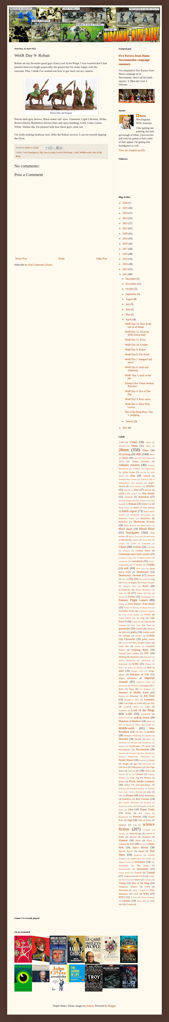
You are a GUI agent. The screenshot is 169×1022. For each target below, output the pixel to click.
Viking (122, 883)
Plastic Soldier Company (142, 781)
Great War (124, 646)
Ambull (146, 476)
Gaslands (122, 625)
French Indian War (127, 618)
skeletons (146, 837)
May (128, 314)
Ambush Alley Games (128, 479)
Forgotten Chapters (147, 611)
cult (126, 568)
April (128, 319)
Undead (151, 872)
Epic (149, 593)
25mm (148, 446)
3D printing (124, 454)
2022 (125, 223)
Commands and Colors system (134, 554)
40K (138, 454)
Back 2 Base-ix (141, 500)
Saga (129, 820)
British (125, 540)
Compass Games (126, 558)
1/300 (121, 442)
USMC (152, 876)
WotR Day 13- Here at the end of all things (138, 325)
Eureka (131, 596)
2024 (125, 213)
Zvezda (129, 904)
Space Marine (140, 847)
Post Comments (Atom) (40, 264)
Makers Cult (124, 718)
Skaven (133, 837)
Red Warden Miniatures (129, 802)
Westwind (123, 890)
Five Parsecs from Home (141, 604)
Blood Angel (125, 529)
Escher (121, 597)
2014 (125, 264)
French (147, 614)
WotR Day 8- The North (137, 354)
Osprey (121, 774)
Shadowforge (135, 833)
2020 (125, 233)
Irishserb (134, 686)
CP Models (137, 565)
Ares (25, 152)
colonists (126, 551)
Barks (143, 116)
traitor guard (124, 873)
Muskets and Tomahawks (141, 742)
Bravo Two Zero (136, 536)
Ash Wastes (148, 493)
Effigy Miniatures (143, 590)
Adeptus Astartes (129, 465)
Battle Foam (124, 507)
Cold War (151, 547)
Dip (41, 152)
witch (135, 894)
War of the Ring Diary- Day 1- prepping (139, 413)
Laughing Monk (131, 707)
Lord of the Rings (64, 152)
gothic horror (148, 639)
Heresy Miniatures (127, 660)
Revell (121, 806)
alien (132, 475)
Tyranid (137, 872)
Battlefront (145, 518)
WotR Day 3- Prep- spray (137, 399)
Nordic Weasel (126, 760)
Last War (150, 703)
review (130, 806)
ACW (121, 461)
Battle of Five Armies (144, 507)
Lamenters (149, 699)
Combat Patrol (143, 550)
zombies (126, 900)
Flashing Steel (146, 607)
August (129, 299)
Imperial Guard (143, 682)
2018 (125, 243)
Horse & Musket (135, 667)
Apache (127, 490)
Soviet (142, 844)
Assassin (129, 497)
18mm (148, 442)
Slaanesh (123, 840)
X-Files (134, 897)
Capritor (135, 540)
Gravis (125, 643)
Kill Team (149, 696)
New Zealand (145, 753)
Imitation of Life (139, 674)
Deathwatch (143, 572)
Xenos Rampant (148, 897)
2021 (125, 228)
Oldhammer (136, 767)
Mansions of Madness (130, 721)
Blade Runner (130, 525)
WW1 (146, 893)
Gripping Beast (139, 649)
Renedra (147, 802)
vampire (137, 879)
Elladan (140, 593)
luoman (90, 1006)
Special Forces (126, 851)
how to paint (49, 152)
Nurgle (125, 764)
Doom (124, 582)
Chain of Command (140, 543)
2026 (125, 203)
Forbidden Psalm (126, 611)
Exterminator (146, 597)
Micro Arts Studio (143, 725)
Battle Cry (146, 504)
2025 (125, 208)
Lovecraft (145, 714)
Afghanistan (150, 469)
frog (142, 618)
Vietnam (148, 880)
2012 (125, 274)
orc (137, 770)
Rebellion (126, 799)
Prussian (139, 792)
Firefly (121, 604)
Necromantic (124, 749)
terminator (140, 862)
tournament (142, 869)
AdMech (136, 469)
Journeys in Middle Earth (133, 692)
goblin (134, 632)
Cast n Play (147, 540)
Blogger (112, 1006)
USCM (141, 876)
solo (132, 844)
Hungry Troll (137, 671)
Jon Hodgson (145, 689)
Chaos (122, 546)
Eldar (121, 593)
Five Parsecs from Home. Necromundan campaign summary (134, 60)
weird (147, 886)
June (128, 309)
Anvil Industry (136, 486)
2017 (125, 249)
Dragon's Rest (129, 586)
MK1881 (139, 732)
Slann (138, 840)
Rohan (128, 813)
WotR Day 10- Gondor (136, 344)
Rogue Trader (147, 809)
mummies (123, 742)
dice (123, 579)
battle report (129, 511)
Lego (147, 706)
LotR (76, 152)
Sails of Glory (144, 820)
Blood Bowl (147, 528)
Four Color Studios (130, 615)
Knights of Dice (131, 700)
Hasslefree (135, 657)
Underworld (129, 876)
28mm (124, 450)
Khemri (122, 696)
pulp (149, 792)
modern (151, 731)
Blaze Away (146, 525)
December (130, 278)
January (129, 421)
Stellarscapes (136, 858)
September (131, 294)
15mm (133, 442)
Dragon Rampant (148, 582)
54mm (125, 458)
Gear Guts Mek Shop (141, 625)
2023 (125, 218)
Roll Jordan (144, 813)
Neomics (133, 753)
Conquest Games (144, 558)
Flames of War (130, 607)
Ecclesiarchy (124, 589)
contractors (123, 561)
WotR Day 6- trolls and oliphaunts (136, 369)
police (127, 785)
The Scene (143, 865)
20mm (134, 446)
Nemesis (122, 753)
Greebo (138, 646)
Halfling (122, 657)
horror (121, 667)
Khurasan (134, 696)
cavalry (122, 543)
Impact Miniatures (128, 678)
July (127, 304)
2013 (125, 269)
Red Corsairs (142, 799)
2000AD (122, 446)
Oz (130, 774)
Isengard (145, 685)
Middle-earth (85, 152)
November (131, 284)
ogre (136, 764)
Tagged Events (125, 862)
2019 (125, 238)
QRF (121, 795)
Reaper (129, 795)
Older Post (101, 258)
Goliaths (126, 635)
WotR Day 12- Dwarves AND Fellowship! (137, 333)
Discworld (143, 579)
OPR (130, 771)
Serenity (122, 833)
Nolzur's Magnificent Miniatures (134, 757)
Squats (141, 851)
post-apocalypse (143, 785)
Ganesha (147, 621)
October (129, 289)
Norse (152, 760)
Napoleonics (134, 746)
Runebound (123, 817)
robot (130, 809)
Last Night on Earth (133, 703)
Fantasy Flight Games (133, 600)
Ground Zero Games (129, 653)
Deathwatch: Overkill (130, 575)
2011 (125, 427)
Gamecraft (136, 622)
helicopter (148, 657)
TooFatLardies (124, 869)
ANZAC (150, 486)
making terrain (141, 717)
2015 (125, 259)
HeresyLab (145, 660)
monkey (148, 735)
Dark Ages (140, 568)
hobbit (135, 664)
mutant (121, 746)
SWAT (148, 858)
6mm (136, 458)
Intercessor (123, 686)
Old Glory (146, 764)
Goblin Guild (149, 632)
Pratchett (122, 788)
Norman (142, 760)
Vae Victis (126, 880)
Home (62, 258)
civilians (137, 547)
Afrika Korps (128, 472)
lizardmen (123, 710)
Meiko (149, 721)
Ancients (139, 483)
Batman (133, 504)
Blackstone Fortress (144, 521)
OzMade (139, 774)
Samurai (122, 825)
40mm (152, 454)
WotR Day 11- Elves (135, 339)
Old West (123, 767)
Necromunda (142, 749)
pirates (122, 781)
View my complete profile (132, 150)
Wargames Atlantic (128, 886)
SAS (135, 825)
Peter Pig (134, 778)
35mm (145, 450)
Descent (151, 575)
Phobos (147, 778)
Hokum (148, 664)
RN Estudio (141, 806)
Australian (143, 497)
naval (148, 746)
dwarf (145, 586)
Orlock (148, 771)
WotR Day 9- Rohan (135, 349)
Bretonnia (151, 536)
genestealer (124, 628)
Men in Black (125, 725)
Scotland (146, 830)
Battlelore (123, 522)
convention (137, 561)
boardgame (33, 152)
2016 (125, 254)
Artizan (134, 493)
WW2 (122, 897)
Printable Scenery (137, 788)
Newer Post (21, 258)
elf (128, 593)
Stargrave (138, 855)
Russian (137, 816)
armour (148, 490)
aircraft (143, 472)
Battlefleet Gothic (126, 518)
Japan (131, 689)
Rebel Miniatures (147, 795)
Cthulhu (151, 564)
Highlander (123, 664)
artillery (122, 493)
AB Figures (147, 458)
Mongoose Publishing (132, 735)
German (139, 628)
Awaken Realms (125, 500)
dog (153, 579)
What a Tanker (139, 890)
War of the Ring (140, 883)
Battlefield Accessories (140, 515)
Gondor (139, 636)
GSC (146, 653)
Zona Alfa (141, 901)
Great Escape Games (141, 642)
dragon (134, 582)
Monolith (123, 739)
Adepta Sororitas (140, 461)
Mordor (137, 739)
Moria (148, 739)
